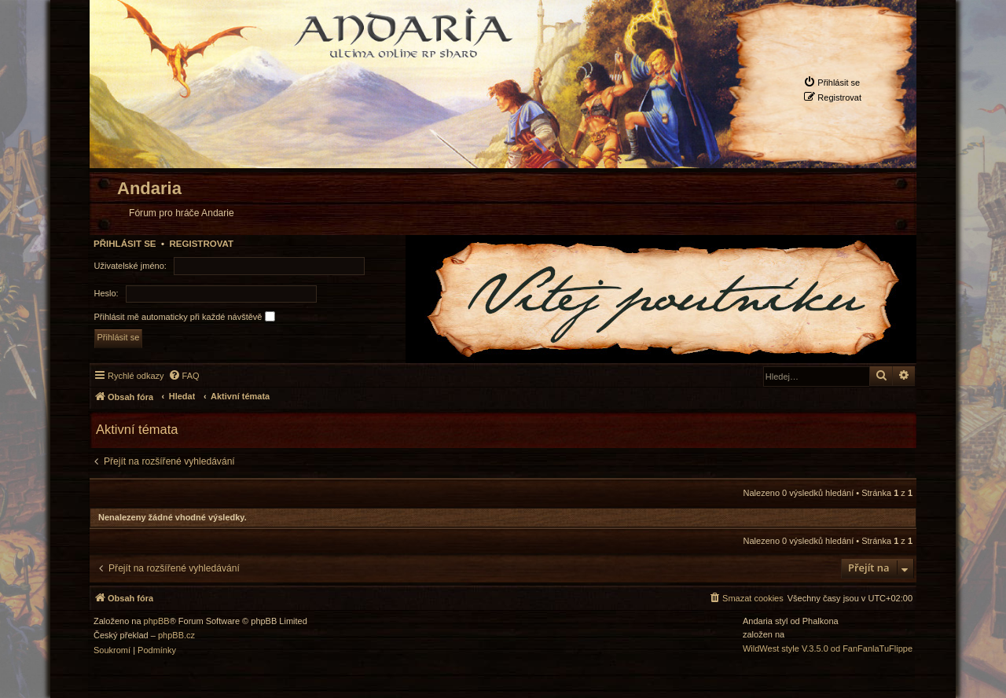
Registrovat (201, 243)
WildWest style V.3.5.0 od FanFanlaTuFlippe (827, 648)
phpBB (157, 621)
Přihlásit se (125, 243)
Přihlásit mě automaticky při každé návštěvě (184, 316)
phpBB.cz (176, 635)
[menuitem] (831, 82)
